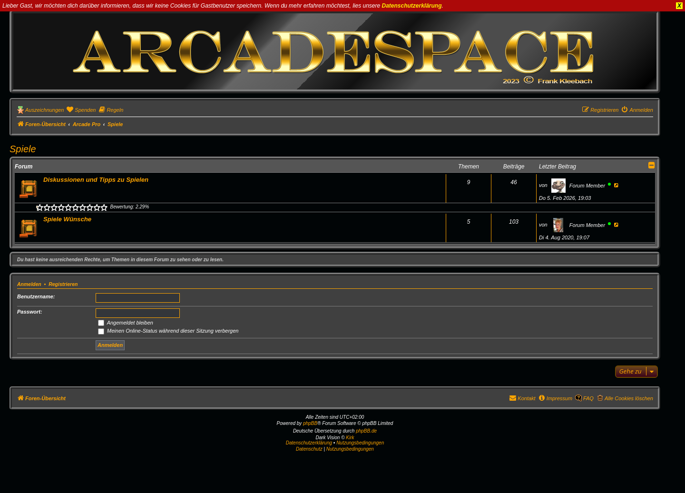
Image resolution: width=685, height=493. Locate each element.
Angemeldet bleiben (125, 322)
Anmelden (29, 284)
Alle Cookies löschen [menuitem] (629, 398)
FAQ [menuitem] (588, 398)
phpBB (310, 423)
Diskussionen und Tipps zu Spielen (95, 179)
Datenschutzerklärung (412, 5)
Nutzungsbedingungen (360, 442)
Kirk (350, 437)
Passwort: (29, 312)
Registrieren (63, 284)
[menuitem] (81, 110)
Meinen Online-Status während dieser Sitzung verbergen (168, 331)
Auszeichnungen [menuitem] (44, 110)
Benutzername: (36, 296)
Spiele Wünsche (67, 219)
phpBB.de (366, 431)
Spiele (23, 149)
